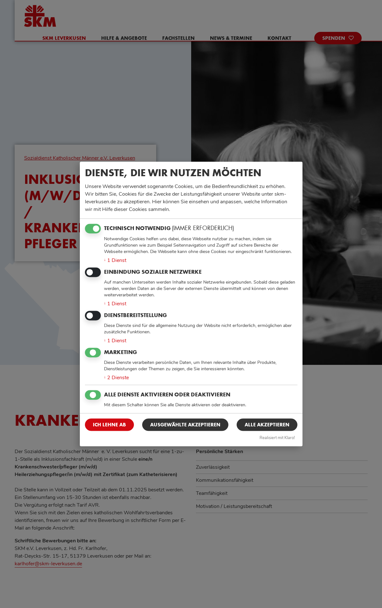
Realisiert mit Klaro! (277, 438)
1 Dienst (115, 260)
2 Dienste (116, 377)
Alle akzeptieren (267, 425)
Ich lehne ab (109, 425)
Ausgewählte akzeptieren (185, 425)
